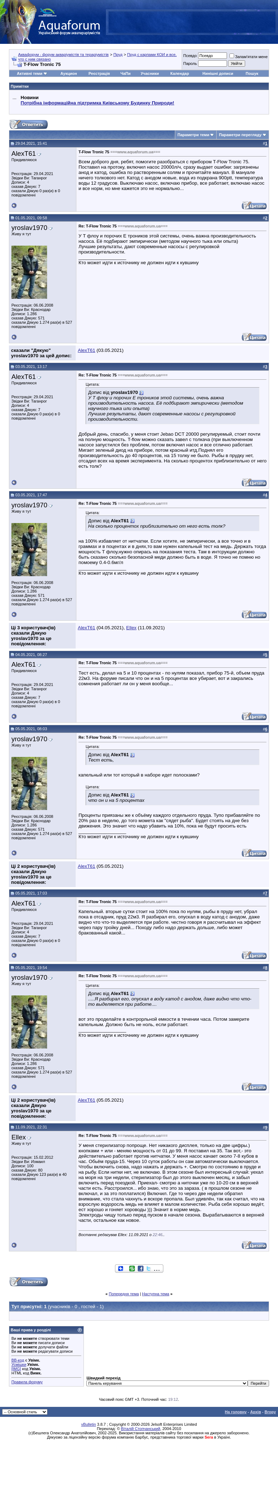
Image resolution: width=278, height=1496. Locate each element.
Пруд (117, 54)
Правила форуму (26, 1382)
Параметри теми (193, 135)
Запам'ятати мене (248, 57)
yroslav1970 (29, 227)
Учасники (150, 73)
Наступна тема (155, 1294)
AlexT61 (23, 153)
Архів (255, 1412)
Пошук (252, 73)
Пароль (190, 63)
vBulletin (88, 1424)
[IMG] (16, 1369)
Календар (179, 73)
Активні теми (29, 73)
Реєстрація (99, 73)
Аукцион (68, 73)
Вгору (270, 1412)
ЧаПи (125, 73)
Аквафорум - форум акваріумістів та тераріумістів (63, 54)
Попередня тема (124, 1294)
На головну (236, 1412)
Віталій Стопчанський (140, 1428)
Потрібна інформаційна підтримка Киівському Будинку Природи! (97, 103)
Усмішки (18, 1364)
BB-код (17, 1360)
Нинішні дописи (217, 73)
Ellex (131, 627)
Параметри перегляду (240, 135)
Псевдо (190, 55)
